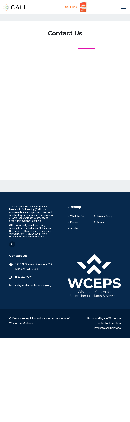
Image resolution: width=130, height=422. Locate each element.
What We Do (76, 216)
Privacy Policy (103, 216)
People (73, 222)
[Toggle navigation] (123, 7)
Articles (73, 228)
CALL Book (76, 7)
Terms (99, 222)
